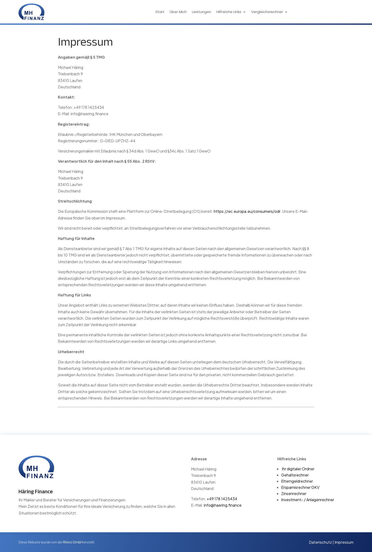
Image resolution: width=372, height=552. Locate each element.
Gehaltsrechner (295, 474)
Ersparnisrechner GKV (300, 487)
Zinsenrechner (293, 493)
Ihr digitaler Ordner (298, 468)
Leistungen (201, 12)
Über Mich (178, 12)
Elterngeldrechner (297, 481)
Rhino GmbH (73, 542)
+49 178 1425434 (222, 498)
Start (159, 12)
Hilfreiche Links (228, 12)
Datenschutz (320, 542)
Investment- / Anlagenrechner (307, 499)
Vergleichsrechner (267, 12)
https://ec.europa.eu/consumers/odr (247, 211)
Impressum (344, 542)
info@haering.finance (223, 505)
